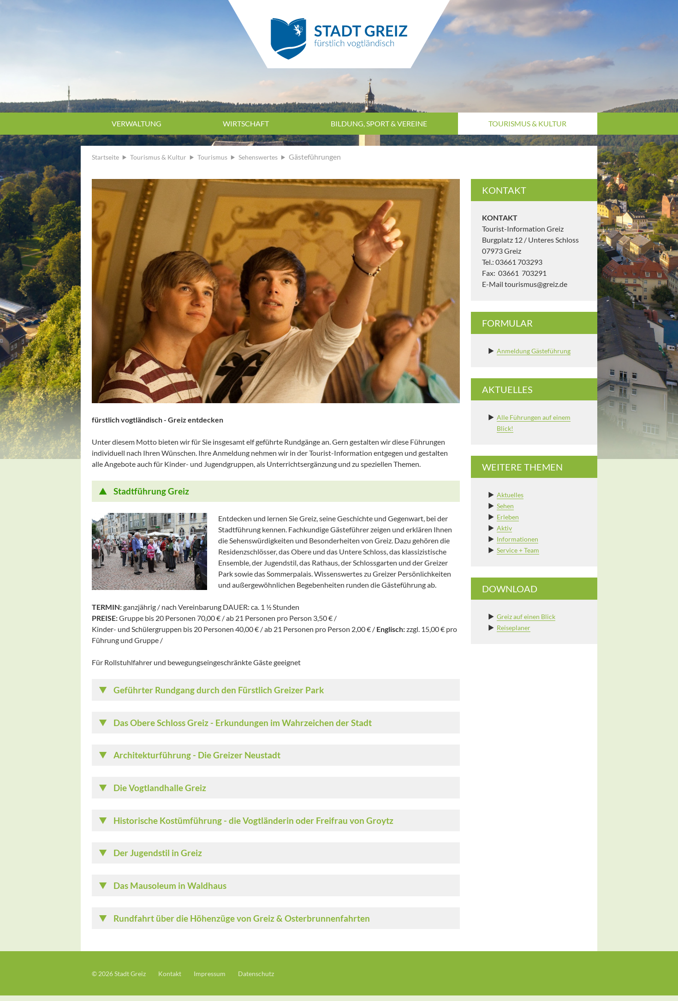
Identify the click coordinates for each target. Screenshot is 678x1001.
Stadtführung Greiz (152, 491)
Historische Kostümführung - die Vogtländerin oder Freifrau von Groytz (258, 823)
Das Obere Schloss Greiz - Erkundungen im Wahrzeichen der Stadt (248, 724)
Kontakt (178, 978)
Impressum (221, 978)
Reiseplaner (515, 627)
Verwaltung (136, 123)
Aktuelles (512, 494)
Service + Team (520, 549)
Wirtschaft (246, 123)
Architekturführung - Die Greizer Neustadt (201, 757)
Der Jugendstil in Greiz (160, 857)
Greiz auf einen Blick (529, 616)
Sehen (506, 505)
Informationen (520, 538)
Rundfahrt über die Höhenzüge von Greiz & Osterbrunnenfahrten (246, 923)
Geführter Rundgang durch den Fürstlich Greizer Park (222, 691)
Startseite (107, 156)
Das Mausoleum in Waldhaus (172, 890)
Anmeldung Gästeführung (538, 350)
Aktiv (505, 527)
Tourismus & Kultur (527, 123)
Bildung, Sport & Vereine (379, 123)
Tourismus (222, 156)
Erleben (509, 516)
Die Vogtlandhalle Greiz (161, 790)
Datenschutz (272, 978)
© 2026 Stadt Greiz (122, 978)
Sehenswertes (272, 156)
